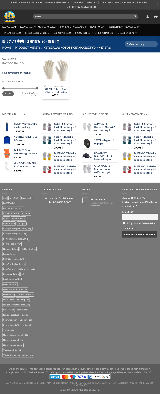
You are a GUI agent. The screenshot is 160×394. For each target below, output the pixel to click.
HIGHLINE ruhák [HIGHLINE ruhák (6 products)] (28, 249)
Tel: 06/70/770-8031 (60, 202)
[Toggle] (36, 72)
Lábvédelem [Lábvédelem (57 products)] (9, 269)
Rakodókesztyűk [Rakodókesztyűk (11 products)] (11, 315)
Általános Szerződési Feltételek (26, 2)
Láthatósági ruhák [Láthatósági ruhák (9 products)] (26, 269)
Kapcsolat (142, 2)
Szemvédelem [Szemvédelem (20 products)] (10, 320)
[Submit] (135, 16)
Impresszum (128, 2)
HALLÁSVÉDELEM (13, 32)
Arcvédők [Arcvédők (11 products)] (13, 198)
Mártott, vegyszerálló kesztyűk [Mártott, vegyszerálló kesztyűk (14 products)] (18, 294)
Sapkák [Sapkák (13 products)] (25, 315)
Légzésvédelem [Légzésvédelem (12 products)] (11, 274)
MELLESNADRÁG (127, 32)
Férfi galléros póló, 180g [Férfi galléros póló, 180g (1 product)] (14, 233)
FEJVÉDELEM (132, 26)
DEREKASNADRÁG (105, 32)
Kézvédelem (97, 199)
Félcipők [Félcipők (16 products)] (22, 223)
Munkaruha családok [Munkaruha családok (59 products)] (12, 279)
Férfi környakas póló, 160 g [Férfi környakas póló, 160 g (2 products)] (15, 239)
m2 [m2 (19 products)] (22, 274)
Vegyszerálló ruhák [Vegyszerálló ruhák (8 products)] (12, 350)
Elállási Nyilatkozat (109, 2)
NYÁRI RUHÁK (98, 26)
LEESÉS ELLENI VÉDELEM (38, 32)
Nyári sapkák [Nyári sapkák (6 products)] (23, 299)
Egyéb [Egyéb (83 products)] (6, 218)
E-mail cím (127, 212)
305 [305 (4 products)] (5, 198)
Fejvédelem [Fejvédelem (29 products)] (9, 223)
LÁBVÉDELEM (28, 26)
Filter (8, 93)
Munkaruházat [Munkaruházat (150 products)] (10, 284)
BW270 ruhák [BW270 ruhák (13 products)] (9, 203)
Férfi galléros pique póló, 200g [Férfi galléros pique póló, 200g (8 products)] (17, 228)
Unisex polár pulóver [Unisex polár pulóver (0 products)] (13, 345)
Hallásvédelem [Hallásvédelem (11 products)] (10, 249)
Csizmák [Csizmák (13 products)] (26, 213)
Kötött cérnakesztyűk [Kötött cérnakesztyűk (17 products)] (13, 259)
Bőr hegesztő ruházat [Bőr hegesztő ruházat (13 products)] (13, 208)
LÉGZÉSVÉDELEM (63, 32)
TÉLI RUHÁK (116, 26)
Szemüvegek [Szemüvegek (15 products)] (26, 320)
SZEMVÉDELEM (83, 32)
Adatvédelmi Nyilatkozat (57, 2)
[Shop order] (141, 44)
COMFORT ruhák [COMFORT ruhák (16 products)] (11, 213)
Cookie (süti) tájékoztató (85, 2)
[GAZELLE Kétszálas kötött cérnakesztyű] (55, 70)
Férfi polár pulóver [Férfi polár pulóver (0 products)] (12, 244)
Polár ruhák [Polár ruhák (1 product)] (8, 309)
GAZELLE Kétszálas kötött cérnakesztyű (56, 90)
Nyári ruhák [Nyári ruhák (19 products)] (8, 299)
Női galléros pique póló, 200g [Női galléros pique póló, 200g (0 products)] (16, 304)
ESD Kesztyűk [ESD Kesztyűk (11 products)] (18, 218)
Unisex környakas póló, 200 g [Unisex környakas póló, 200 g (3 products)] (16, 335)
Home (6, 47)
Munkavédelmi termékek (16, 72)
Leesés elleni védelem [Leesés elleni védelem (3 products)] (14, 264)
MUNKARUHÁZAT (48, 26)
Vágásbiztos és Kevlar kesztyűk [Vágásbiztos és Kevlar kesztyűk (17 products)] (18, 355)
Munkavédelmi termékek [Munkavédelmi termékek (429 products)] (15, 289)
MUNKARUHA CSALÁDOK (74, 26)
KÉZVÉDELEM (10, 26)
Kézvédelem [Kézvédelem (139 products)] (9, 254)
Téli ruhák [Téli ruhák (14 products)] (26, 325)
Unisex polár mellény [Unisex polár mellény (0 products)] (13, 340)
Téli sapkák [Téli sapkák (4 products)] (8, 330)
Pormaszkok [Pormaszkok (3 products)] (22, 309)
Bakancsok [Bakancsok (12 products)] (26, 198)
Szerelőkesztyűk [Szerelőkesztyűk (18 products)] (11, 325)
